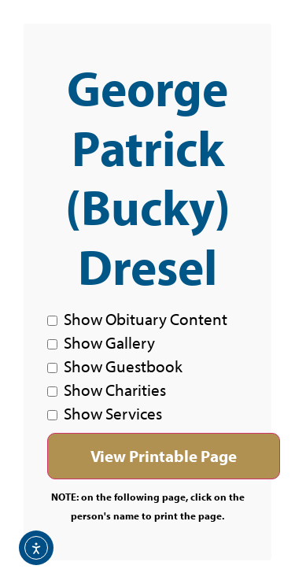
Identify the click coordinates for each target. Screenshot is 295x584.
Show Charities (106, 389)
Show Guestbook (115, 366)
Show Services (104, 413)
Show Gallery (101, 342)
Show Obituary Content (137, 319)
